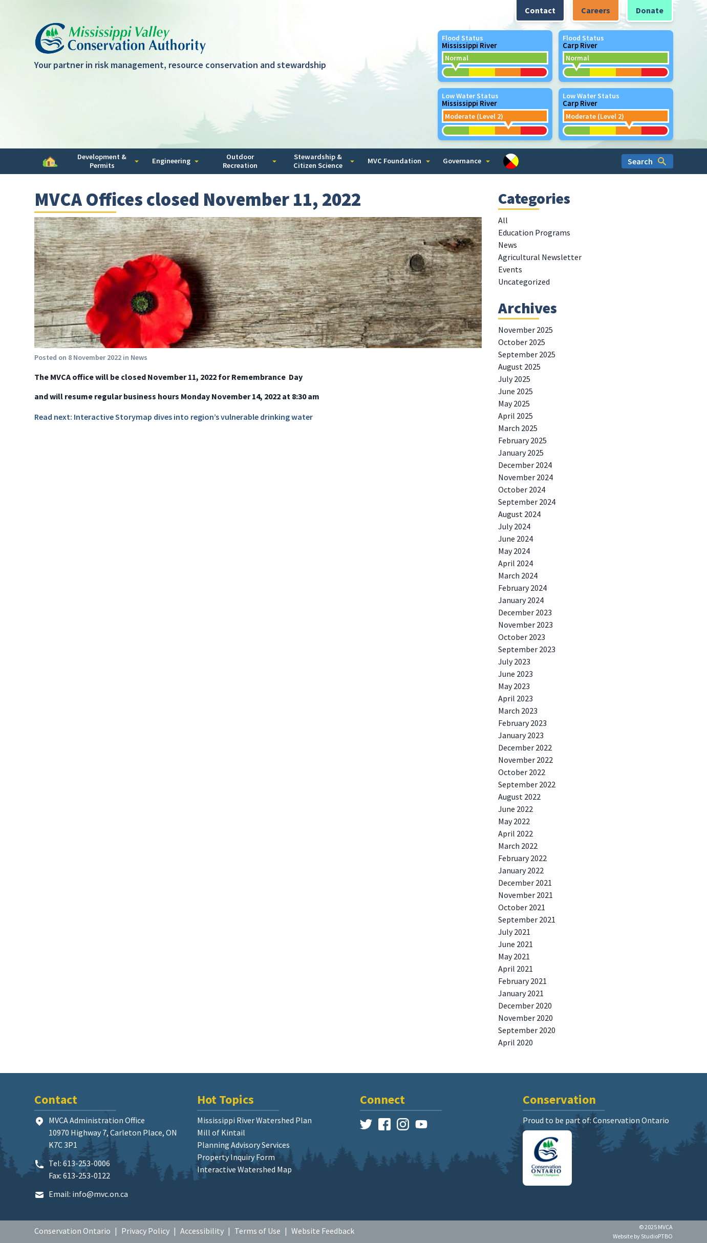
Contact (540, 10)
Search (647, 161)
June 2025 (515, 391)
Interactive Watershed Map (244, 1169)
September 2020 (526, 1030)
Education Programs (534, 232)
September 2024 (526, 502)
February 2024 (522, 588)
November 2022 (525, 760)
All (503, 220)
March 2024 (518, 575)
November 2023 (525, 624)
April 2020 (515, 1042)
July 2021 (514, 932)
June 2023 (515, 674)
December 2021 (525, 882)
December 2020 (525, 1005)
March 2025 (518, 428)
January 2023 (521, 735)
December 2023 (525, 612)
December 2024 (525, 465)
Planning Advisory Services (243, 1145)
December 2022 (525, 747)
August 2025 (519, 366)
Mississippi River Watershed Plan (254, 1120)
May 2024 (514, 551)
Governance (466, 160)
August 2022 (519, 796)
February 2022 (522, 858)
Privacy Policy (145, 1231)
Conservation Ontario (72, 1231)
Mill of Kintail (221, 1132)
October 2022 (521, 772)
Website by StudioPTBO (643, 1236)
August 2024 (519, 514)
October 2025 (521, 342)
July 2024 (514, 526)
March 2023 (518, 710)
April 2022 (515, 833)
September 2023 (526, 649)
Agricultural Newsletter (540, 257)
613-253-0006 (86, 1163)
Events (510, 269)
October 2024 (521, 489)
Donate (649, 10)
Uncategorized (524, 281)
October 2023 (521, 637)
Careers (595, 10)
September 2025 (526, 354)
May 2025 (514, 403)
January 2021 (521, 993)
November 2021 (525, 895)
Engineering (175, 160)
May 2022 (514, 821)
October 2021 (521, 907)
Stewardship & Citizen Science (324, 161)
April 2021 (515, 968)
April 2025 (515, 416)
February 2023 (522, 723)
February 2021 (522, 981)
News (139, 357)
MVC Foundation (399, 160)
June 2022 (515, 809)
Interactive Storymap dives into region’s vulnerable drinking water (193, 417)
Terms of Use (257, 1231)
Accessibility (202, 1231)
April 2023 (515, 698)
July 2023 (514, 661)
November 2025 (525, 330)
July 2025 (514, 379)
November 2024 (525, 477)
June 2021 (515, 944)
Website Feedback (322, 1231)
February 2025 (522, 440)
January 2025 (521, 452)
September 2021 (526, 919)
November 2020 (525, 1018)
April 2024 (515, 563)
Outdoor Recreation (250, 161)
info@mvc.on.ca (100, 1194)
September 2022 (526, 784)
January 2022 (521, 870)
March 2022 (518, 846)
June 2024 (515, 538)
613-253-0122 (86, 1175)
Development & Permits (108, 161)
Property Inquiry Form (236, 1157)
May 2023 (514, 686)
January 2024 (521, 600)
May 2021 (514, 956)
